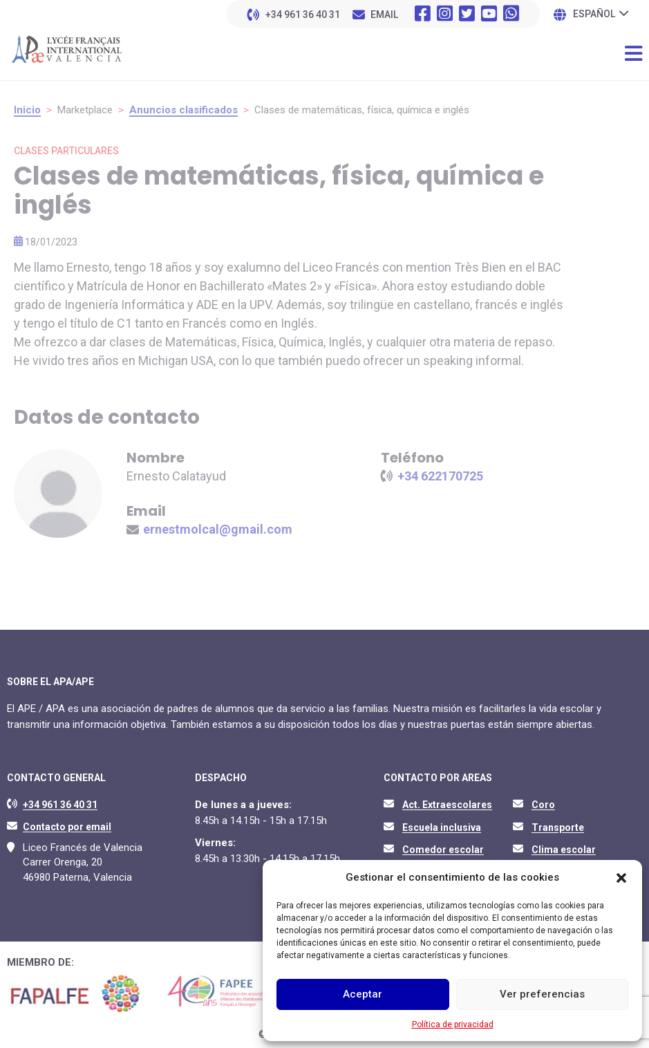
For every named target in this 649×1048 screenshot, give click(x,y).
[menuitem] (600, 13)
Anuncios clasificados (183, 110)
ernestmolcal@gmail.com (217, 529)
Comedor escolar (443, 849)
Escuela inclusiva (441, 827)
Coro (543, 804)
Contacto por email (67, 826)
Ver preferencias (542, 994)
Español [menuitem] (594, 14)
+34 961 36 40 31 (302, 14)
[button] (621, 878)
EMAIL (384, 14)
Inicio (27, 110)
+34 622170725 (440, 476)
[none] (600, 13)
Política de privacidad (452, 1024)
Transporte (558, 827)
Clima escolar (564, 849)
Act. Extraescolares (447, 804)
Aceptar (362, 994)
